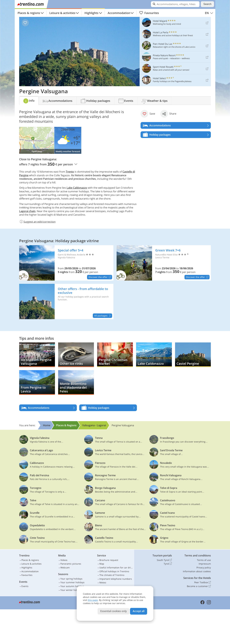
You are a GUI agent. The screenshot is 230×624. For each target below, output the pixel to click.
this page (93, 600)
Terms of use (204, 560)
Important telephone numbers (115, 578)
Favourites (149, 12)
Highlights (91, 13)
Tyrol (168, 563)
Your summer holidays (72, 582)
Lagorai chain (27, 211)
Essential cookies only (113, 611)
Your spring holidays (71, 578)
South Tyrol (164, 560)
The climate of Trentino (111, 575)
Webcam (65, 567)
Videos (63, 560)
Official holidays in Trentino (114, 571)
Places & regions (29, 13)
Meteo (102, 582)
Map (101, 563)
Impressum (205, 563)
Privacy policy (203, 567)
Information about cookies (197, 571)
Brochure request (108, 560)
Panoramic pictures (70, 563)
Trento (70, 171)
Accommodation (119, 13)
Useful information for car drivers (116, 567)
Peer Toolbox (202, 582)
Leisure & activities (62, 13)
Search (207, 4)
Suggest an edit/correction (37, 221)
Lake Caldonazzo (77, 187)
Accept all (138, 611)
